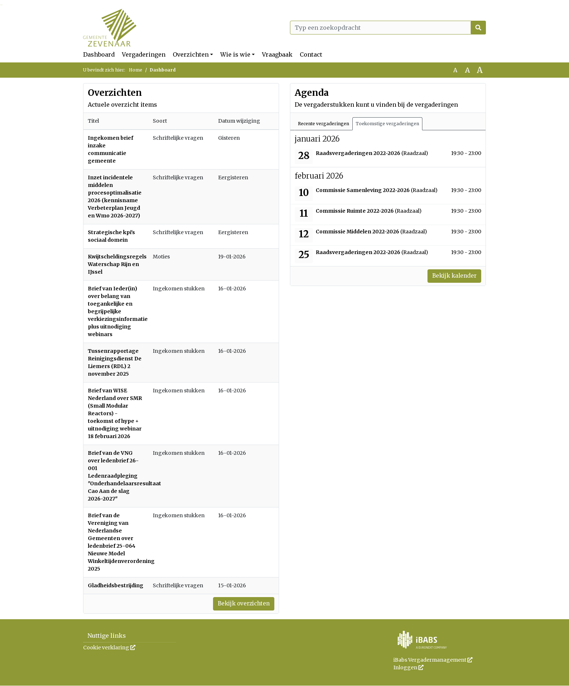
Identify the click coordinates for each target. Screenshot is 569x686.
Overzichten (191, 54)
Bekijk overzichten (242, 604)
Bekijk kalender (452, 276)
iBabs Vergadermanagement (432, 660)
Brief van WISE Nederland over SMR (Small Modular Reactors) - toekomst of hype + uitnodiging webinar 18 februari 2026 (115, 413)
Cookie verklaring (109, 648)
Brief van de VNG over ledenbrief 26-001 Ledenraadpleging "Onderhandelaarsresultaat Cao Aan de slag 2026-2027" (124, 476)
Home (135, 70)
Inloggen (408, 668)
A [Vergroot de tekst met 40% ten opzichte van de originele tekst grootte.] (480, 70)
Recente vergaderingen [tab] (323, 123)
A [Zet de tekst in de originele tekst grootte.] (455, 70)
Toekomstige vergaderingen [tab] (387, 123)
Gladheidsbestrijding (115, 585)
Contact (311, 54)
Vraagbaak (277, 54)
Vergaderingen (143, 54)
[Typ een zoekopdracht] (388, 27)
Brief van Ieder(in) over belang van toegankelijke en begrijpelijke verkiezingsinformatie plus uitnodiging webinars (118, 311)
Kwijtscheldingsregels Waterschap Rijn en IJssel (117, 264)
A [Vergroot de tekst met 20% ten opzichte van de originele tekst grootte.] (467, 70)
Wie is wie (235, 54)
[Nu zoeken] (478, 27)
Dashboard (99, 54)
